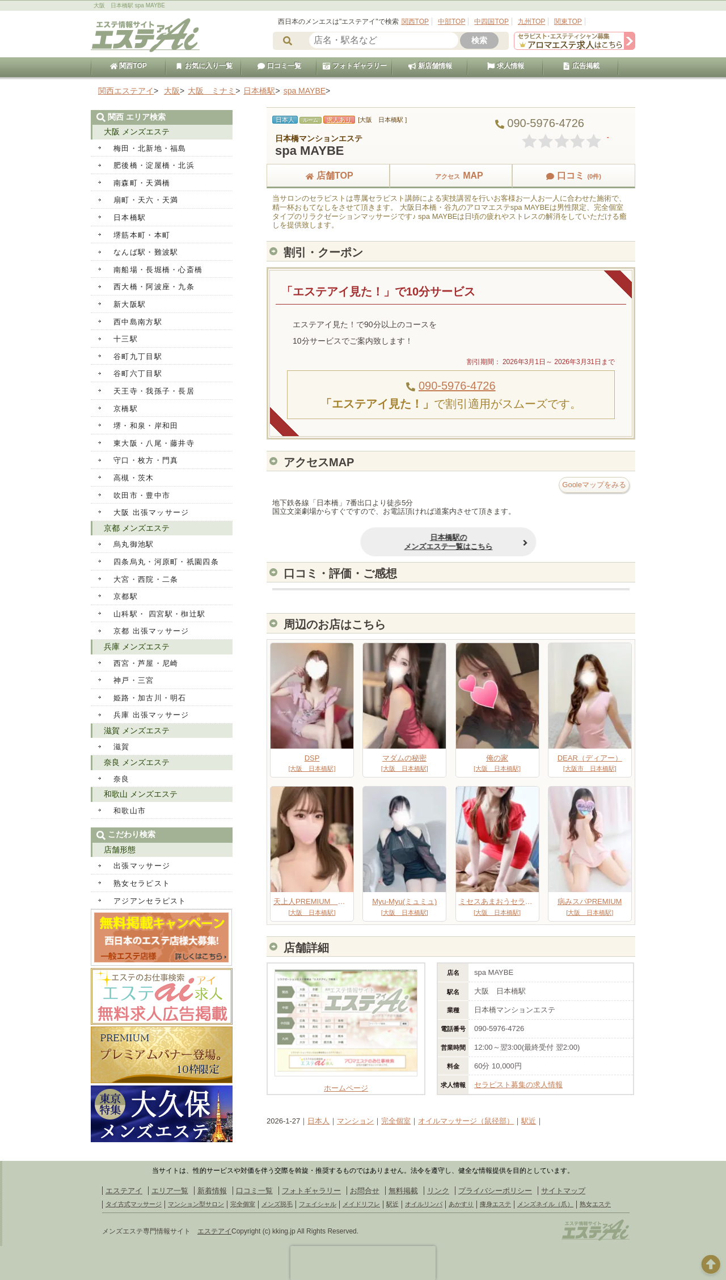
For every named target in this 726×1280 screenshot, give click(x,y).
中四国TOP (491, 22)
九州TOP (531, 22)
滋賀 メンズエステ (137, 730)
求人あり (339, 119)
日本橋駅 (129, 217)
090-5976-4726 (457, 385)
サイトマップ (563, 1190)
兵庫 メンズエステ (137, 646)
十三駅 (125, 339)
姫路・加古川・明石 (150, 698)
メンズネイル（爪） (545, 1204)
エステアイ (123, 1190)
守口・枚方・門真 (145, 460)
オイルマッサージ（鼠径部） (466, 1121)
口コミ (573, 175)
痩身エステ (495, 1204)
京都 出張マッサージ (151, 631)
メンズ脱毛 (277, 1204)
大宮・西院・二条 (145, 579)
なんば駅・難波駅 (145, 252)
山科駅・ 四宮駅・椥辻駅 (159, 614)
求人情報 (505, 66)
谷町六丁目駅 (137, 373)
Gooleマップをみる (594, 484)
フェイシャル (317, 1204)
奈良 (121, 779)
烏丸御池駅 (133, 544)
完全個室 (396, 1121)
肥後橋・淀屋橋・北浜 (154, 165)
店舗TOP (328, 175)
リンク (438, 1190)
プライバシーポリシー (495, 1190)
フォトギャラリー (354, 66)
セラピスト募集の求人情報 (518, 1084)
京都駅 (125, 596)
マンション (355, 1121)
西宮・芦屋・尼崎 (145, 663)
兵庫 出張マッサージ (151, 715)
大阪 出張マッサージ (151, 512)
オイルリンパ (423, 1204)
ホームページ (346, 1084)
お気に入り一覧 (203, 66)
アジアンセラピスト (150, 901)
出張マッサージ (141, 865)
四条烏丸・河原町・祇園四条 (166, 561)
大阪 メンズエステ (137, 131)
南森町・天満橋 (141, 183)
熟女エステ (595, 1204)
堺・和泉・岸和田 (145, 425)
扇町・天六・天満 (145, 200)
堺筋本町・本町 (141, 235)
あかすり (461, 1204)
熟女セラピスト (141, 883)
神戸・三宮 (133, 680)
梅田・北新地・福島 (150, 148)
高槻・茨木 (133, 478)
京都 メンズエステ (137, 528)
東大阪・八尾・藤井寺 (154, 443)
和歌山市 (129, 810)
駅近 (528, 1121)
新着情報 (212, 1190)
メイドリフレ (361, 1204)
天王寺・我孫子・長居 (154, 391)
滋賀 (121, 746)
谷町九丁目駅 (137, 356)
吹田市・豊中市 (141, 495)
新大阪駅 (129, 304)
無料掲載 (403, 1190)
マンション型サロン (196, 1204)
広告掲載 (581, 66)
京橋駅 (125, 408)
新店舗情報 (429, 66)
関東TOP (567, 22)
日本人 (318, 1121)
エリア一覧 (169, 1190)
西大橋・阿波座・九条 (154, 286)
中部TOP (451, 22)
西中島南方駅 (137, 322)
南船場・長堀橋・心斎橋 (157, 269)
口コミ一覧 (279, 66)
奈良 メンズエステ (137, 762)
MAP (451, 175)
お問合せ (364, 1190)
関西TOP (415, 22)
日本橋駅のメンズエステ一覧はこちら (393, 542)
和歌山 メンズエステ (141, 794)
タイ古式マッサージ (133, 1204)
